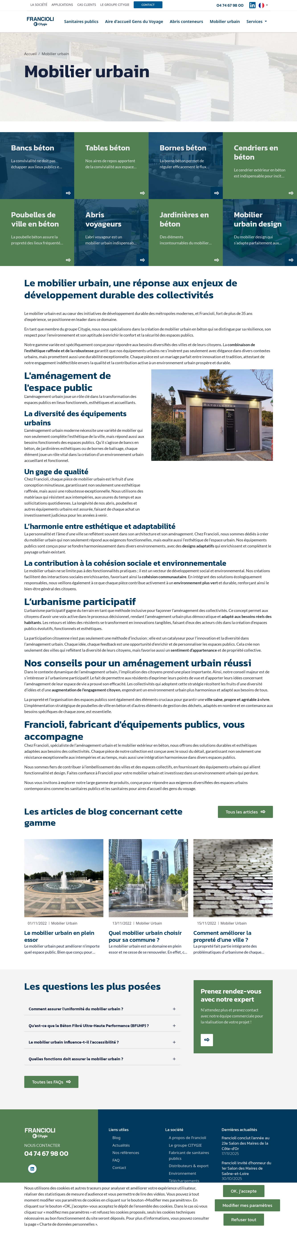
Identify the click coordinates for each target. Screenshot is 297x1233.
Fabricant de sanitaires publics (189, 1155)
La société (39, 4)
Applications (62, 4)
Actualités (121, 1145)
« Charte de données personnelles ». (67, 1224)
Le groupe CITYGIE (185, 1145)
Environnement (182, 1173)
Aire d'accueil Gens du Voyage (134, 21)
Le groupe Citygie (114, 4)
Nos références (125, 1152)
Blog (116, 1137)
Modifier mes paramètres (247, 1205)
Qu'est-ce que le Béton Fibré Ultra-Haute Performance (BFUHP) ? (89, 1026)
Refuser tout (243, 1219)
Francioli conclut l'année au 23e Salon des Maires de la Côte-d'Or (245, 1143)
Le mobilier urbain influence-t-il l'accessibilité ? (74, 1042)
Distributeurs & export (189, 1165)
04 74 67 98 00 (230, 5)
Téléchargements (184, 1180)
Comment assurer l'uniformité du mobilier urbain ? (76, 1009)
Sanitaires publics (81, 21)
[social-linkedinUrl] (252, 6)
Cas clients (86, 4)
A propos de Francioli (187, 1137)
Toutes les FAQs (51, 1082)
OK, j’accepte (244, 1191)
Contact (148, 4)
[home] (40, 21)
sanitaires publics (85, 788)
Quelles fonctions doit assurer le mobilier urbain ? (76, 1059)
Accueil (30, 53)
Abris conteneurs (186, 21)
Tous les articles (245, 812)
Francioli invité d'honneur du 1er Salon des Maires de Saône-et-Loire (246, 1168)
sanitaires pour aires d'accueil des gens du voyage (153, 788)
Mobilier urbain (225, 21)
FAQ (115, 1160)
